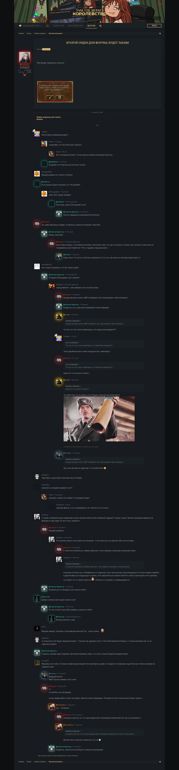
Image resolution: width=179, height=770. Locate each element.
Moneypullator (72, 202)
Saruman (70, 607)
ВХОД (154, 26)
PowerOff (62, 674)
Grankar (59, 142)
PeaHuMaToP (72, 275)
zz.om (74, 336)
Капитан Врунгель (73, 242)
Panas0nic (59, 495)
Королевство (75, 25)
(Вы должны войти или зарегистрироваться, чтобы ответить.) (58, 756)
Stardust (70, 232)
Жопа (65, 152)
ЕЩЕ (97, 125)
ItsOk (68, 505)
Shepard (77, 295)
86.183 (29, 72)
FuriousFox (78, 715)
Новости (58, 25)
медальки (46, 49)
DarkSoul (65, 192)
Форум (91, 25)
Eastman (62, 528)
